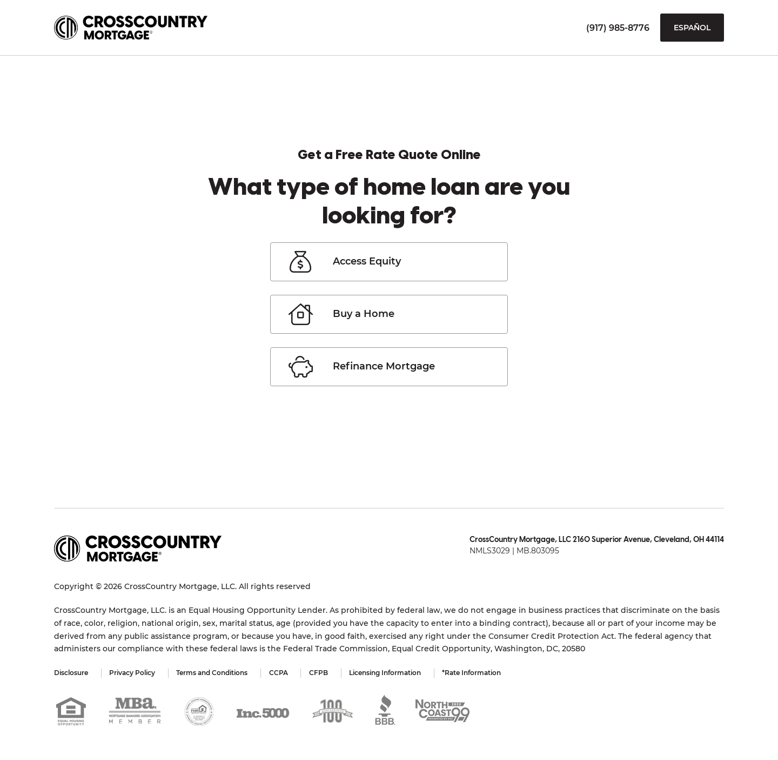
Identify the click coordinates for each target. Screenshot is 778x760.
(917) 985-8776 (617, 28)
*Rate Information (474, 673)
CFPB (320, 673)
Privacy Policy (133, 673)
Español (692, 27)
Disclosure (71, 673)
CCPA (279, 673)
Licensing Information (387, 673)
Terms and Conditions (213, 673)
